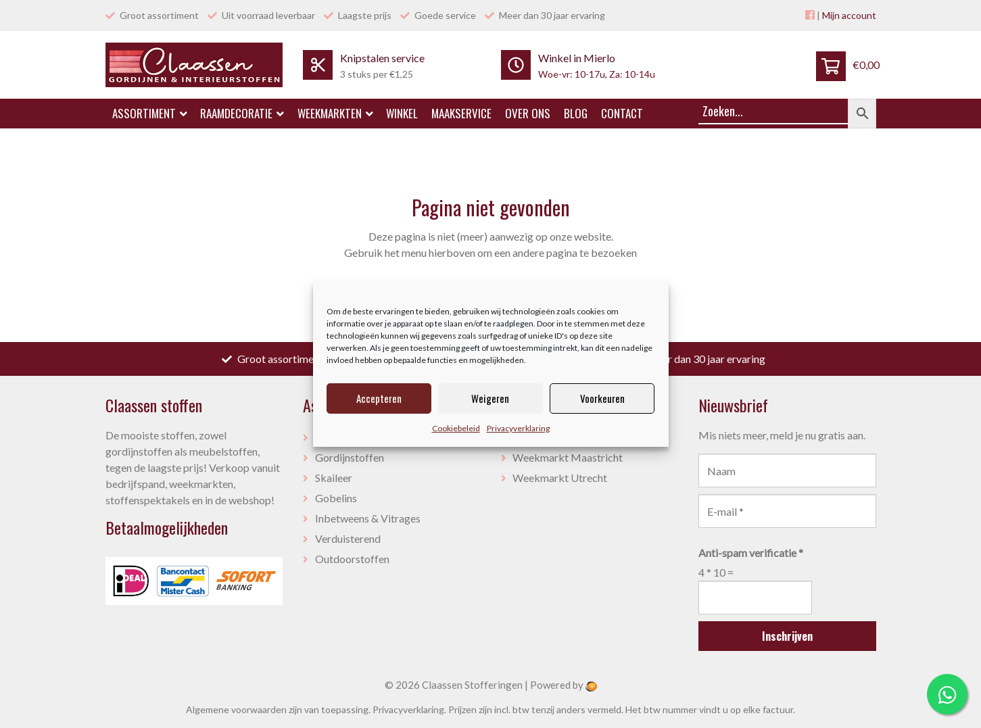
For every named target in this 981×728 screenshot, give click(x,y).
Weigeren (490, 398)
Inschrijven (787, 636)
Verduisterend (348, 538)
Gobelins (336, 497)
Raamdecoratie (242, 113)
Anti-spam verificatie (750, 552)
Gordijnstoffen (349, 457)
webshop (250, 499)
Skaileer (333, 477)
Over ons (527, 113)
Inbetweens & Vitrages (368, 518)
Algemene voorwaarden (236, 709)
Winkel (402, 113)
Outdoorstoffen (352, 558)
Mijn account (849, 15)
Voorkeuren (602, 398)
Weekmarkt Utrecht (559, 477)
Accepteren (379, 398)
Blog (576, 113)
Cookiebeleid (456, 428)
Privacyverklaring (518, 428)
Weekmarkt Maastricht (567, 457)
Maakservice (461, 113)
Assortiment (149, 113)
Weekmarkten (335, 113)
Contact (622, 113)
